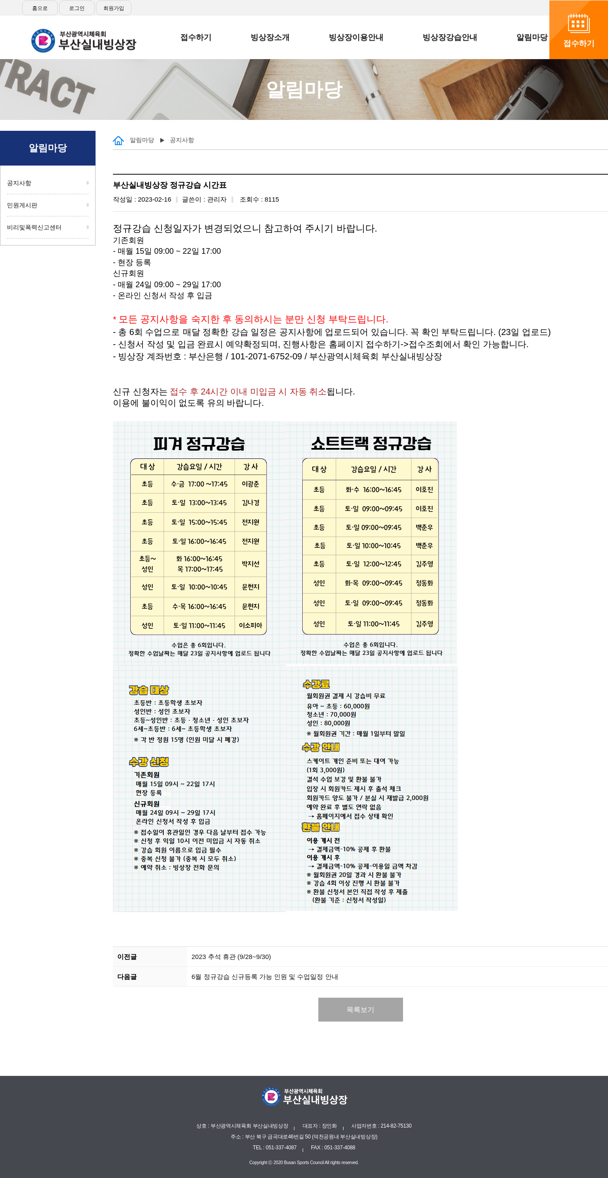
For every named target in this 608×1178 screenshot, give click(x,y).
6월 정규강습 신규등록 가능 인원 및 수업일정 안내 (265, 976)
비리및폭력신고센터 (34, 227)
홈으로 (40, 8)
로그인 (77, 8)
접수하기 (579, 43)
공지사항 (19, 182)
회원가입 (113, 8)
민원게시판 (22, 205)
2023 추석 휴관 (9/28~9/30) (231, 956)
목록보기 (360, 1009)
